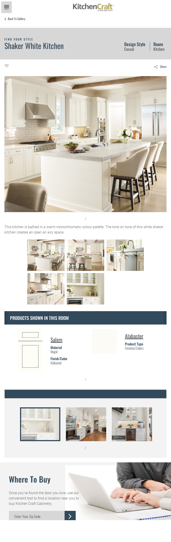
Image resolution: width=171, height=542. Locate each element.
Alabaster (134, 336)
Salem (56, 339)
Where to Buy (30, 479)
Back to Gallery (16, 18)
